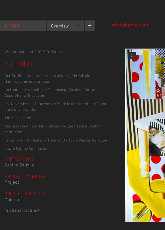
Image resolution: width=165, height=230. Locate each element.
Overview (60, 25)
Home (12, 26)
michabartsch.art (130, 24)
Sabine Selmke (19, 164)
